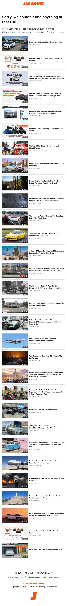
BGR (32, 587)
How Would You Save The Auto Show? (43, 409)
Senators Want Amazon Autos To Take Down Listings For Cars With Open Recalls (45, 112)
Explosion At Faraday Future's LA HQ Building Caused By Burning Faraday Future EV (46, 514)
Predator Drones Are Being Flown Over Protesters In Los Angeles (44, 462)
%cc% (25, 49)
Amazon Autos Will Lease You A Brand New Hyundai (45, 60)
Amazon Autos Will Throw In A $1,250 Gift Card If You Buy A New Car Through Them (45, 95)
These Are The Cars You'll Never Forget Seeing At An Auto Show (44, 234)
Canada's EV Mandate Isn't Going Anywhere (45, 549)
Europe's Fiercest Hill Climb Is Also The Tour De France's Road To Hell (46, 497)
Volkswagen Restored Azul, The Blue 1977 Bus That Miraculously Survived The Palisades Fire (46, 444)
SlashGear (52, 587)
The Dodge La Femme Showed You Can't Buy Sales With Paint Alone (46, 217)
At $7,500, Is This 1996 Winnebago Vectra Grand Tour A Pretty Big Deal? (45, 427)
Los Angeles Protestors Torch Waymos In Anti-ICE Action (46, 479)
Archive (29, 573)
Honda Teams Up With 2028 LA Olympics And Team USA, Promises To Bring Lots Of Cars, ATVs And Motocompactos (46, 374)
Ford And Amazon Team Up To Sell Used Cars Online (46, 130)
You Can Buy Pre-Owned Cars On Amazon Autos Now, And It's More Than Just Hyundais (46, 77)
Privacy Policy (44, 573)
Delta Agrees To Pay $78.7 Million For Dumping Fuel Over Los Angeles (43, 339)
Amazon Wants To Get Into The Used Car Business (44, 532)
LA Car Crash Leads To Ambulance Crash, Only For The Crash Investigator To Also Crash (46, 269)
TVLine (24, 587)
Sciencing (40, 587)
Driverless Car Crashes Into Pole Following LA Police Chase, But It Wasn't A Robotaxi (46, 199)
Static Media (20, 577)
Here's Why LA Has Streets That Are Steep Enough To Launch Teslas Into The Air (45, 182)
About (18, 573)
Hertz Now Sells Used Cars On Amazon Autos (46, 42)
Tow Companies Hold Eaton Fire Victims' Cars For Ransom (46, 357)
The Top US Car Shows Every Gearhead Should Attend (44, 147)
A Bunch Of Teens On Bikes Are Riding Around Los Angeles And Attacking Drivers (46, 252)
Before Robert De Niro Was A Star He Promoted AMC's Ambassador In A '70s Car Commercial (45, 322)
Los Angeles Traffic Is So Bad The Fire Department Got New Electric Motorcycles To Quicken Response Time (46, 392)
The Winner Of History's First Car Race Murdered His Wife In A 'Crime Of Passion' (45, 287)
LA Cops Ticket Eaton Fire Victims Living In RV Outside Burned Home (46, 304)
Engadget (14, 587)
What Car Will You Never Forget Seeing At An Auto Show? (46, 164)
